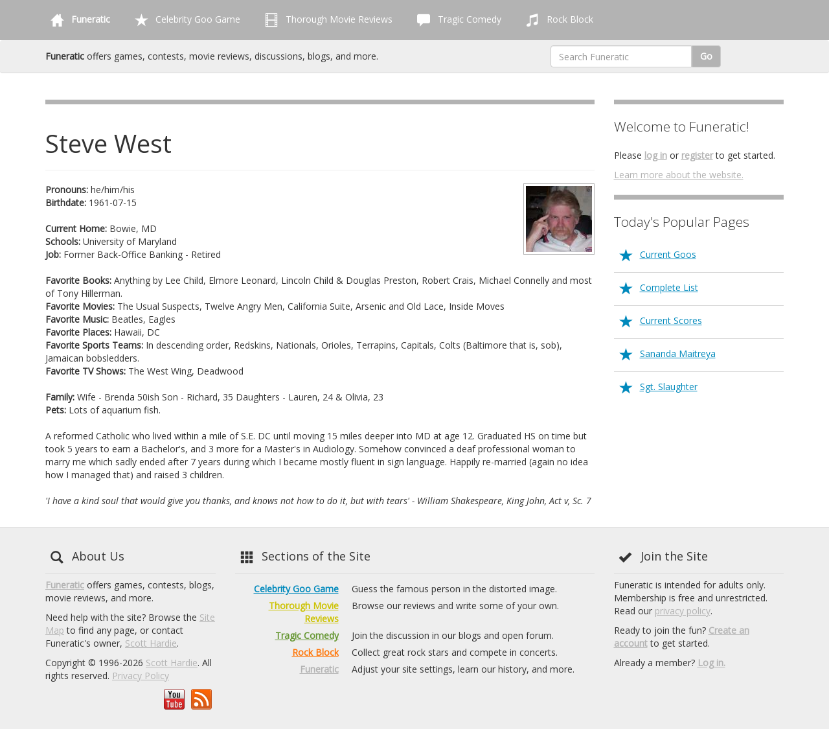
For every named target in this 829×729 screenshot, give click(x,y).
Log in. (711, 662)
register (697, 155)
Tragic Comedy (456, 20)
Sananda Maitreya (678, 353)
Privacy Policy (140, 675)
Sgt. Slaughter (669, 386)
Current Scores (671, 320)
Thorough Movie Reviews (326, 20)
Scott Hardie (151, 643)
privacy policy (682, 611)
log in (655, 155)
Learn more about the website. (679, 174)
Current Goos (668, 254)
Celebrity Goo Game (185, 20)
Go (706, 56)
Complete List (669, 287)
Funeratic (64, 585)
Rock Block (557, 20)
